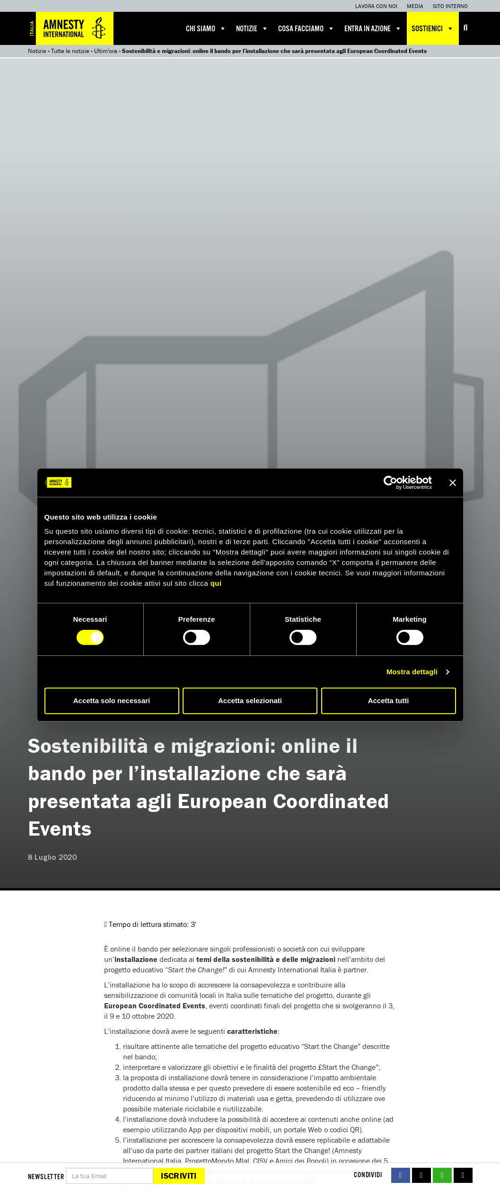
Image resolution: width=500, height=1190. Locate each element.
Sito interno (450, 5)
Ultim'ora (105, 51)
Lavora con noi (376, 5)
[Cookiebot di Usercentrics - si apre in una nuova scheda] (390, 483)
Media (415, 5)
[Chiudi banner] (452, 482)
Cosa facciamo (306, 28)
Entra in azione (373, 28)
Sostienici (433, 28)
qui (216, 583)
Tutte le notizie (70, 51)
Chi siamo (206, 28)
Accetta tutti (388, 700)
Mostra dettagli (412, 672)
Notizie (252, 28)
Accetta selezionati (250, 700)
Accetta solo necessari (111, 700)
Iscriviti (178, 1175)
